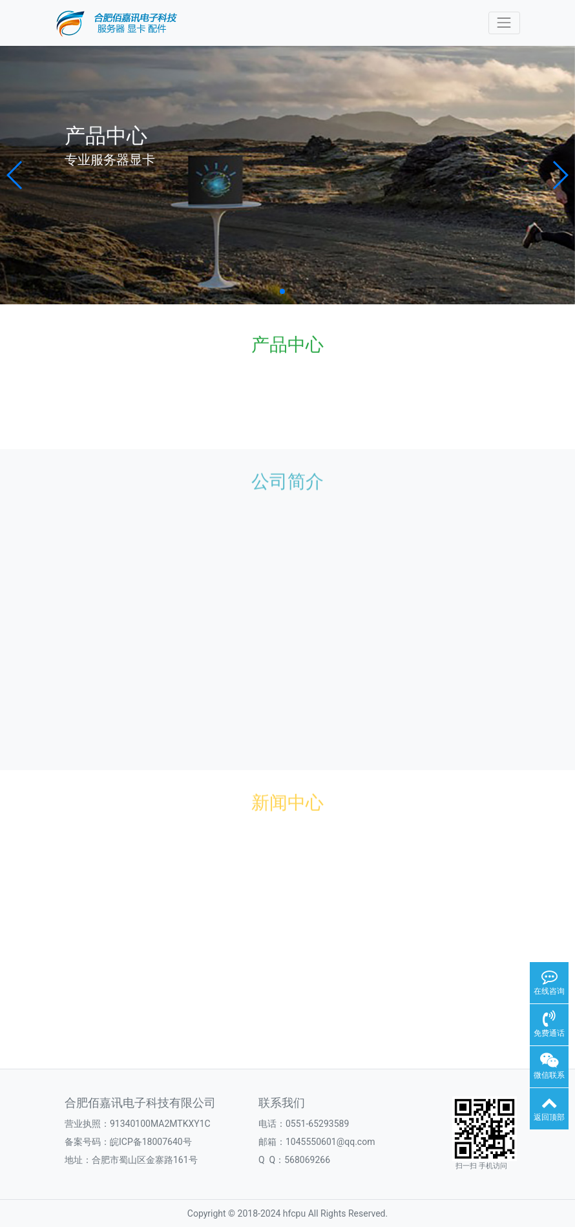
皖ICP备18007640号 (151, 1142)
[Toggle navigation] (504, 23)
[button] (15, 175)
